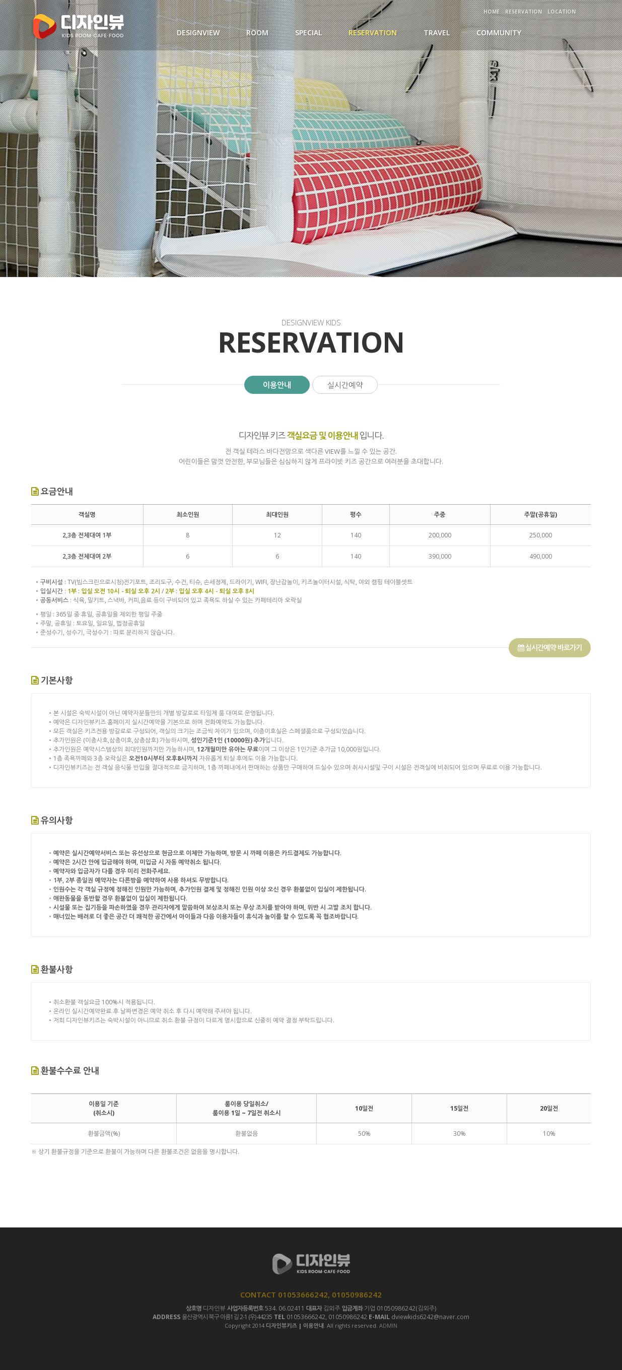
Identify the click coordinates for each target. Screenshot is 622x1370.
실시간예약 (345, 385)
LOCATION (561, 11)
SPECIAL (308, 32)
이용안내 (277, 385)
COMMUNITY (498, 32)
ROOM (257, 32)
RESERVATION (523, 11)
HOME (491, 11)
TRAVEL (437, 32)
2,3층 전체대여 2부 (87, 556)
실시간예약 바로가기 (550, 647)
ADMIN (388, 1325)
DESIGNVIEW (198, 32)
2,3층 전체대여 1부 (87, 535)
